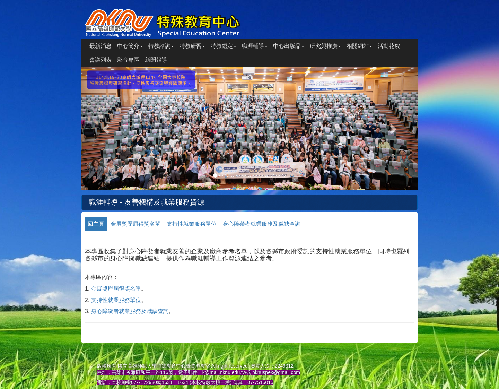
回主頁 (96, 224)
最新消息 (100, 46)
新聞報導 (156, 60)
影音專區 (128, 60)
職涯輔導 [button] (255, 46)
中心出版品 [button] (288, 46)
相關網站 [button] (359, 46)
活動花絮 (389, 46)
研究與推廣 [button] (325, 46)
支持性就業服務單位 (192, 224)
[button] (106, 128)
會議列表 (100, 60)
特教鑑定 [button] (223, 46)
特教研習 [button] (192, 46)
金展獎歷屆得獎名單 (135, 224)
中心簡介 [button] (130, 46)
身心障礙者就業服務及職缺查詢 (261, 224)
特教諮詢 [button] (161, 46)
